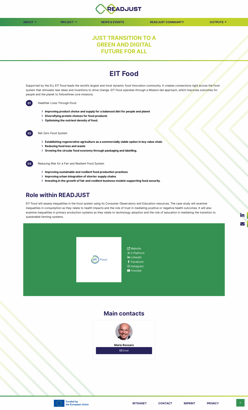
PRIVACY (213, 403)
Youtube (136, 270)
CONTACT (165, 403)
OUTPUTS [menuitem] (216, 22)
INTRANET (139, 403)
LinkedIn (136, 257)
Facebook (137, 261)
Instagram (137, 266)
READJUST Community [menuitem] (167, 22)
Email (124, 350)
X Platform (137, 253)
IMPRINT (189, 403)
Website (136, 248)
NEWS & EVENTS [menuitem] (112, 22)
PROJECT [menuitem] (67, 22)
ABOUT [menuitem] (28, 22)
